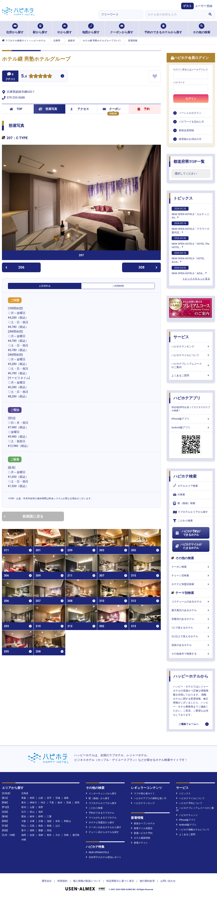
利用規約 (62, 880)
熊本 (49, 835)
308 (148, 267)
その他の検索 (201, 28)
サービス (181, 337)
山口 (57, 825)
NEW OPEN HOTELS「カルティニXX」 (190, 213)
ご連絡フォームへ (188, 724)
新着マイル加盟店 (141, 828)
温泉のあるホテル (190, 645)
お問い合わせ (168, 880)
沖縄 (23, 839)
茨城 (68, 802)
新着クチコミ (139, 842)
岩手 (49, 798)
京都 (40, 821)
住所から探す (15, 28)
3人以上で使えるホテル (190, 636)
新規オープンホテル (143, 823)
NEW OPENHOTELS (97, 852)
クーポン (112, 109)
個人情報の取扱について (87, 880)
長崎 (40, 835)
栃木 (60, 802)
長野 (40, 807)
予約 (144, 109)
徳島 (32, 830)
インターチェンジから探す (101, 793)
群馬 (77, 802)
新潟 (23, 807)
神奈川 (33, 802)
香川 (23, 830)
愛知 (23, 816)
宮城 (57, 798)
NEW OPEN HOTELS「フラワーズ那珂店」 (190, 227)
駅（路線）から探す (98, 798)
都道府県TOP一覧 (189, 161)
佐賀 (32, 835)
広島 (32, 825)
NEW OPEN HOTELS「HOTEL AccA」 (188, 257)
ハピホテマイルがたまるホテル (188, 546)
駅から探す (40, 28)
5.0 (24, 76)
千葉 (51, 802)
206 (14, 267)
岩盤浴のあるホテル (190, 618)
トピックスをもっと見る (196, 278)
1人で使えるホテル (190, 627)
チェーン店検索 (190, 575)
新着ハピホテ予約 (141, 833)
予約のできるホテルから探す (163, 28)
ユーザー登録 (203, 6)
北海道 (24, 793)
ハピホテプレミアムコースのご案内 (190, 365)
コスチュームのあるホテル (190, 601)
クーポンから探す (121, 28)
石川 (23, 811)
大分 (57, 835)
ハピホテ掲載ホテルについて (192, 829)
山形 (40, 798)
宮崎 (66, 835)
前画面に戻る (23, 516)
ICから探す (64, 28)
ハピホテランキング (190, 346)
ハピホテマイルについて (190, 355)
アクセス (80, 109)
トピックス (183, 198)
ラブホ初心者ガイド (143, 793)
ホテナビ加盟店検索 (190, 584)
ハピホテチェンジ (187, 815)
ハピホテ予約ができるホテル (187, 533)
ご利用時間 (118, 286)
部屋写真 (48, 109)
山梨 (32, 807)
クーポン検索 (190, 566)
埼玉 (43, 802)
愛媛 (40, 830)
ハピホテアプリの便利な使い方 (148, 798)
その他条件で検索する (190, 653)
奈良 (57, 821)
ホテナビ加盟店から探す (100, 822)
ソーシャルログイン (190, 112)
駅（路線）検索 (184, 503)
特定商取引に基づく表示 (120, 880)
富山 (32, 811)
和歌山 (67, 821)
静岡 (40, 816)
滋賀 (49, 821)
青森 (23, 798)
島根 (49, 825)
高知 (49, 830)
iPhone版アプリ (190, 418)
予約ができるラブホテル (100, 812)
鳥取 (40, 825)
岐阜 (32, 816)
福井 (40, 811)
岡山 (23, 825)
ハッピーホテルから (190, 676)
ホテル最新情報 (140, 838)
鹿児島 (75, 835)
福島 (66, 798)
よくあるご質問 (190, 375)
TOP (16, 109)
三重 (49, 816)
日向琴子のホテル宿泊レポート (103, 857)
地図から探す (91, 28)
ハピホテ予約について (189, 803)
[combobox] (175, 14)
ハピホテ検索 (185, 476)
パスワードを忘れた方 (191, 121)
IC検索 (179, 494)
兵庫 (32, 821)
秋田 (32, 798)
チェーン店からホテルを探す (102, 832)
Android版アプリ (190, 427)
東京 (23, 802)
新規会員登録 (186, 130)
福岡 (23, 835)
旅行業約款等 (147, 880)
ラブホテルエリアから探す (190, 512)
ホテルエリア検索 (185, 486)
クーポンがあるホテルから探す (103, 827)
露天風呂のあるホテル (190, 610)
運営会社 (47, 880)
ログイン (190, 98)
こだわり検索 (183, 520)
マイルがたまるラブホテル (101, 817)
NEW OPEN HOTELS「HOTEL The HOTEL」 (190, 242)
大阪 (23, 821)
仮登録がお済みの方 (190, 139)
